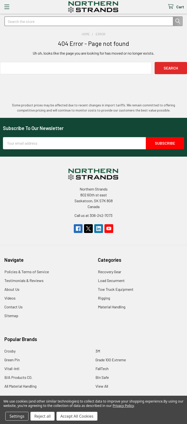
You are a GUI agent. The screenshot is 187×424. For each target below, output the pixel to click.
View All (101, 386)
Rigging (104, 298)
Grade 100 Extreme (110, 359)
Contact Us (13, 306)
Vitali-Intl (11, 368)
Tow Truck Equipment (115, 289)
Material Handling (111, 306)
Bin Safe (102, 377)
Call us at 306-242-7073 (93, 215)
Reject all (42, 416)
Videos (10, 298)
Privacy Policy (123, 405)
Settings (16, 416)
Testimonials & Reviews (24, 280)
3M (97, 351)
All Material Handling (20, 386)
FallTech (102, 368)
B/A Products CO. (18, 377)
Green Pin (12, 359)
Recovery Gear (109, 271)
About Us (11, 289)
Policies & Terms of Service (26, 271)
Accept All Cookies (77, 416)
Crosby (10, 351)
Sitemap (11, 315)
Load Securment (111, 280)
